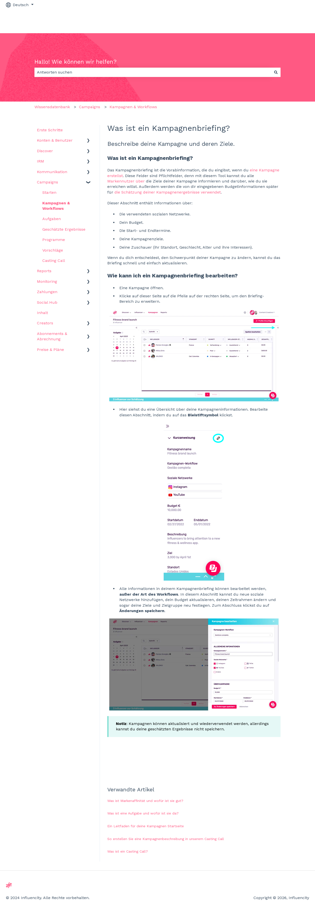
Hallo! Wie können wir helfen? (75, 62)
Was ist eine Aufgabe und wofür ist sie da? (143, 813)
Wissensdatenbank (52, 107)
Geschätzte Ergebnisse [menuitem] (63, 229)
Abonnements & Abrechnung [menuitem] (52, 336)
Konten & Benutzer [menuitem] (55, 140)
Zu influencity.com (286, 21)
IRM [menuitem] (40, 161)
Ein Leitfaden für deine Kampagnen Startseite (145, 826)
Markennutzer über (126, 181)
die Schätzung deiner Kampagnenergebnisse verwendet (167, 192)
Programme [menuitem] (53, 239)
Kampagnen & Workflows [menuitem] (56, 206)
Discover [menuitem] (45, 151)
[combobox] (152, 72)
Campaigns (89, 107)
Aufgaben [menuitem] (51, 218)
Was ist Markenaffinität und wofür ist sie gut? (145, 801)
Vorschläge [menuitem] (52, 250)
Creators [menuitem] (45, 323)
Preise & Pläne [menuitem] (50, 349)
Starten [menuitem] (49, 192)
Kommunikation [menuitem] (52, 171)
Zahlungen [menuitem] (47, 291)
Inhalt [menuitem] (42, 312)
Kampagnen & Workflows (133, 107)
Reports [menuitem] (44, 271)
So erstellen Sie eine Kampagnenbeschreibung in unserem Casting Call (165, 839)
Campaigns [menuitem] (47, 182)
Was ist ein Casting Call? (127, 851)
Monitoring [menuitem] (47, 281)
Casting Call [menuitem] (53, 260)
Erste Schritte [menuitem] (50, 130)
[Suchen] (276, 72)
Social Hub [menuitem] (47, 302)
